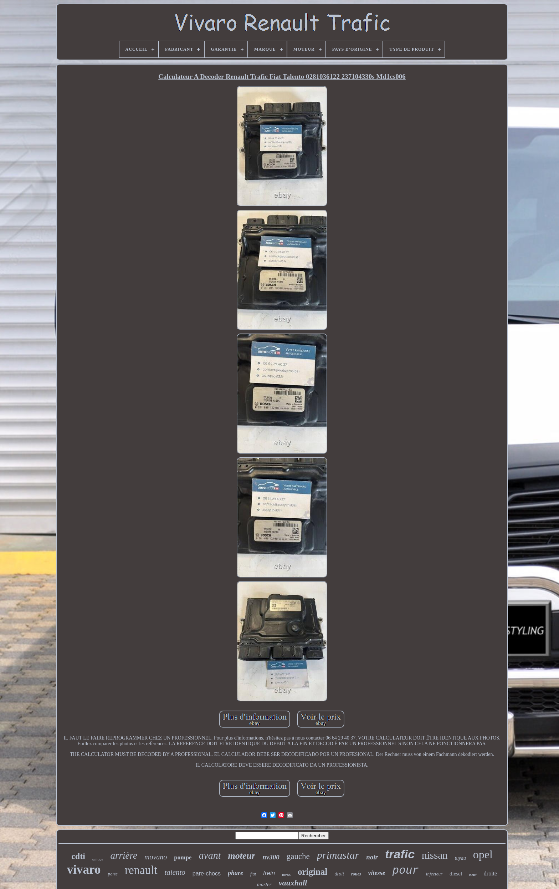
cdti (78, 856)
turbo (286, 875)
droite (490, 873)
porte (112, 874)
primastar (338, 855)
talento (175, 872)
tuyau (460, 858)
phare (235, 873)
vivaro (84, 870)
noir (372, 857)
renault (141, 870)
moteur (242, 855)
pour (405, 870)
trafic (400, 854)
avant (210, 855)
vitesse (376, 873)
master (264, 884)
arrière (123, 855)
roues (356, 874)
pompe (182, 857)
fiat (253, 874)
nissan (435, 855)
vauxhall (293, 882)
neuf (473, 875)
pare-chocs (207, 873)
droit (339, 874)
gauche (298, 856)
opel (483, 854)
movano (155, 857)
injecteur (434, 874)
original (312, 872)
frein (269, 873)
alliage (97, 859)
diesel (456, 874)
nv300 (271, 857)
